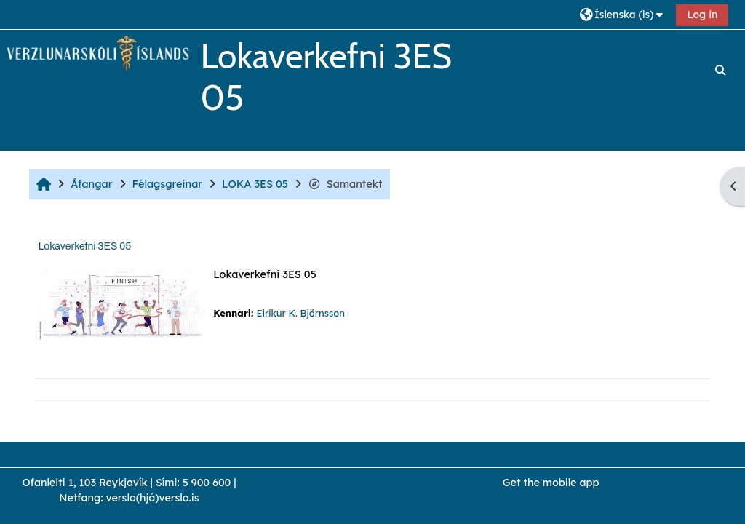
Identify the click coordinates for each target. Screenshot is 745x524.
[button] (623, 14)
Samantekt (345, 184)
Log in (702, 14)
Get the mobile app (551, 482)
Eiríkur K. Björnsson (300, 313)
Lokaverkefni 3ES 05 (85, 246)
